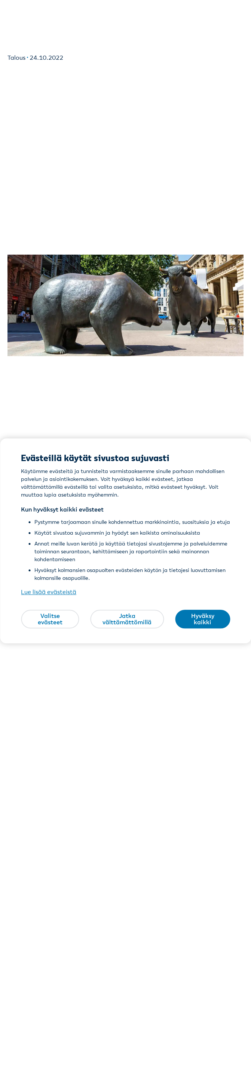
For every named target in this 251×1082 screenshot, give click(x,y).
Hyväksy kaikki (202, 619)
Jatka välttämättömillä (126, 619)
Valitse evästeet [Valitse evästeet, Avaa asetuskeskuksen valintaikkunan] (50, 619)
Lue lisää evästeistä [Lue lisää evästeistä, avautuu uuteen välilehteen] (48, 592)
